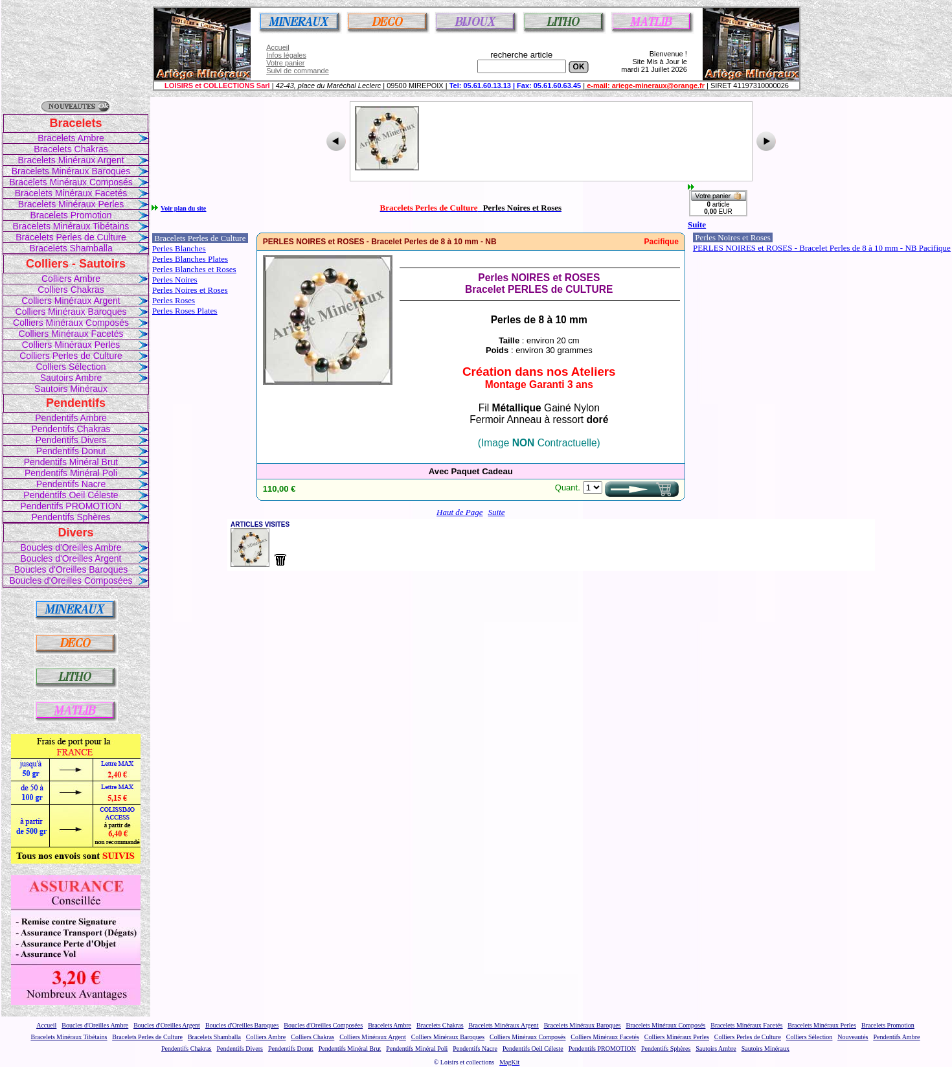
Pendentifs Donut (71, 451)
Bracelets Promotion (70, 215)
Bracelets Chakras (71, 149)
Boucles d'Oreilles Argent (71, 558)
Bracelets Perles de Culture (71, 237)
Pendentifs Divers (71, 440)
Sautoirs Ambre (71, 378)
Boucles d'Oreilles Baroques (71, 569)
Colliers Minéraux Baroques (71, 311)
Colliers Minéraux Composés (71, 322)
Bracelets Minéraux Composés (71, 182)
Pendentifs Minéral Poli (71, 473)
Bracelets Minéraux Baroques (71, 171)
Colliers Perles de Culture (70, 355)
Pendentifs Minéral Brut (71, 462)
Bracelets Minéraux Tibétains (71, 226)
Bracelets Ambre (71, 138)
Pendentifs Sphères (70, 517)
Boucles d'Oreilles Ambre (71, 547)
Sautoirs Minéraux (71, 389)
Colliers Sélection (71, 366)
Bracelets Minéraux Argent (70, 160)
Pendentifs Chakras (70, 429)
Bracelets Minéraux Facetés (71, 193)
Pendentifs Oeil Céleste (70, 495)
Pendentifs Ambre (71, 418)
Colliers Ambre (70, 278)
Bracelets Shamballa (70, 248)
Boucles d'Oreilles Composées (70, 580)
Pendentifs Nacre (71, 484)
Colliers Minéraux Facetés (71, 333)
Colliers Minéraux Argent (70, 300)
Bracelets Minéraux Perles (71, 204)
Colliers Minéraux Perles (71, 344)
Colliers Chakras (71, 289)
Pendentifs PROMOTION (70, 506)
